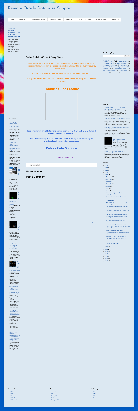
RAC (94, 391)
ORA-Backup (13, 398)
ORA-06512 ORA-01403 (112, 243)
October (108, 181)
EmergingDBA (107, 63)
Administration (121, 63)
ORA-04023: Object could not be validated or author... (118, 193)
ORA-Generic (122, 61)
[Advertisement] (61, 39)
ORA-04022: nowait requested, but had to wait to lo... (117, 207)
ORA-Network (13, 400)
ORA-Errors (108, 61)
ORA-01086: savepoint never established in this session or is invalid (15, 312)
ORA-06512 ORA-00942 (112, 241)
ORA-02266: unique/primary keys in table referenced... (117, 199)
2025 (106, 165)
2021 (106, 172)
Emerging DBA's (55, 400)
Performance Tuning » (38, 19)
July (107, 188)
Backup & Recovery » (84, 19)
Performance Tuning (56, 398)
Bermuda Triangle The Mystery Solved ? (116, 196)
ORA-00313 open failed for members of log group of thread (115, 152)
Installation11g (106, 72)
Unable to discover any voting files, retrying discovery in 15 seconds (15, 246)
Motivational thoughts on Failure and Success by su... (116, 220)
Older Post (93, 223)
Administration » (101, 19)
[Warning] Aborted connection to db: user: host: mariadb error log (14, 32)
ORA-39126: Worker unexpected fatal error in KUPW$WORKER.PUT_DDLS (15, 146)
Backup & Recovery (56, 396)
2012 (106, 261)
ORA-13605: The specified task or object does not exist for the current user (116, 128)
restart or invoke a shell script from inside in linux (117, 233)
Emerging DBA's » (55, 19)
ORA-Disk (12, 393)
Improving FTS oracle (19, 225)
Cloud (94, 398)
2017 (106, 251)
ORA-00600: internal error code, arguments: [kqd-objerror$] (120, 139)
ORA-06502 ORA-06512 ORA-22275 (116, 238)
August (108, 186)
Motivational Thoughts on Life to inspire (116, 214)
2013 (106, 258)
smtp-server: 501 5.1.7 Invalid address (116, 236)
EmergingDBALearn (109, 65)
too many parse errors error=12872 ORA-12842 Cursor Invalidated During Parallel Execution (15, 290)
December (109, 177)
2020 (106, 175)
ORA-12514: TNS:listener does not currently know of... (118, 227)
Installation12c (115, 72)
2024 (106, 168)
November (109, 179)
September (109, 184)
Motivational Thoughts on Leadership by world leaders (116, 217)
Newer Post (29, 223)
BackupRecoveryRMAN (109, 70)
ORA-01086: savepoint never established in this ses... (117, 211)
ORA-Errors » (23, 19)
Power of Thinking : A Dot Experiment (116, 224)
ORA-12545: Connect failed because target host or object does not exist (15, 125)
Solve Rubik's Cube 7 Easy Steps (114, 230)
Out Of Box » (115, 19)
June (107, 191)
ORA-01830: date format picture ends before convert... (118, 203)
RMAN (94, 393)
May (107, 246)
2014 (106, 256)
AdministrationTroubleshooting (111, 67)
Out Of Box (54, 402)
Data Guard (96, 396)
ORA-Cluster (123, 70)
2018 (106, 249)
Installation (123, 65)
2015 (106, 254)
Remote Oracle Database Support (40, 8)
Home (12, 19)
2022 (106, 170)
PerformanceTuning (120, 68)
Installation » (69, 19)
